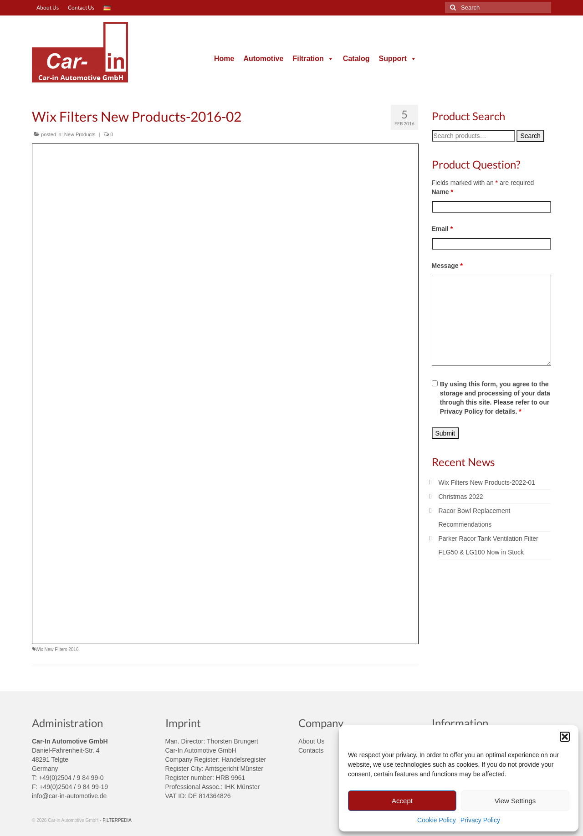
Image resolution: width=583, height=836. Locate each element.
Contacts (310, 750)
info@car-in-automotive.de (69, 796)
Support (398, 58)
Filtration (312, 58)
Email (442, 228)
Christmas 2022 (461, 496)
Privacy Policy (480, 820)
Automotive (263, 58)
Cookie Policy (436, 820)
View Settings (515, 801)
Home (224, 58)
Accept (402, 801)
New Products (79, 134)
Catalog (356, 58)
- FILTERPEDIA (116, 820)
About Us (311, 741)
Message (447, 265)
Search (530, 135)
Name (442, 191)
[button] (564, 736)
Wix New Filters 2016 (57, 649)
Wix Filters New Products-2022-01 (487, 482)
